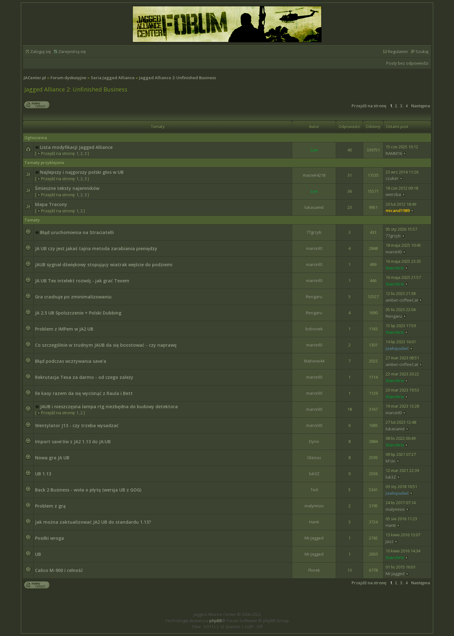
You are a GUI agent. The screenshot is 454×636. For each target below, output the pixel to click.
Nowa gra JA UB (52, 458)
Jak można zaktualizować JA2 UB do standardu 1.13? (93, 522)
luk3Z (314, 473)
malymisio (314, 506)
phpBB (215, 620)
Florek (314, 570)
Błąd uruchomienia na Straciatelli (77, 232)
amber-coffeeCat (402, 300)
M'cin (390, 461)
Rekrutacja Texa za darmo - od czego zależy (84, 377)
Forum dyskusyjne (68, 77)
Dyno (314, 441)
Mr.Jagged (314, 538)
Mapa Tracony (51, 204)
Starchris (395, 268)
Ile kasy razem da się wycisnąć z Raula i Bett (84, 393)
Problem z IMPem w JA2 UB (64, 329)
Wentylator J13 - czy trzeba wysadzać (77, 425)
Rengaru (314, 296)
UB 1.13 (43, 474)
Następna (420, 106)
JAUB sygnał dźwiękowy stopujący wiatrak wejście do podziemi (103, 265)
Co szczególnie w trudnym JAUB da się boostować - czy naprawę (106, 345)
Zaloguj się (40, 51)
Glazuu (314, 457)
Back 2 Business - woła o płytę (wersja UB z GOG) (88, 490)
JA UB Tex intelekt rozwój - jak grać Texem (82, 281)
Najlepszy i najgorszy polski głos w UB (82, 172)
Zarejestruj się (72, 51)
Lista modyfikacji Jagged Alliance (76, 147)
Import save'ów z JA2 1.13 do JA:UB (73, 442)
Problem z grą (50, 506)
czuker (392, 178)
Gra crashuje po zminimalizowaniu (73, 297)
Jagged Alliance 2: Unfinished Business (177, 77)
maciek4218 (314, 175)
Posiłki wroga (49, 538)
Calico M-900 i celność (59, 570)
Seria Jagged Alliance (113, 77)
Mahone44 (314, 361)
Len (314, 150)
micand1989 (398, 210)
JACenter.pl (35, 77)
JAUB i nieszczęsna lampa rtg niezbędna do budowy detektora (109, 406)
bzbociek (314, 329)
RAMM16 (394, 153)
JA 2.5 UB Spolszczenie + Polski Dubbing (78, 313)
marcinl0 (314, 248)
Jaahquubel (397, 348)
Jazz (389, 541)
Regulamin (398, 51)
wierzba (393, 194)
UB (38, 554)
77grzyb (314, 232)
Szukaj (422, 51)
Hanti (314, 522)
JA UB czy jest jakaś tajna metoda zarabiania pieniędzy (96, 248)
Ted (314, 489)
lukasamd (314, 207)
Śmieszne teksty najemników (67, 188)
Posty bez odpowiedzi (407, 63)
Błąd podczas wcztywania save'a (70, 361)
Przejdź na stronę (369, 106)
